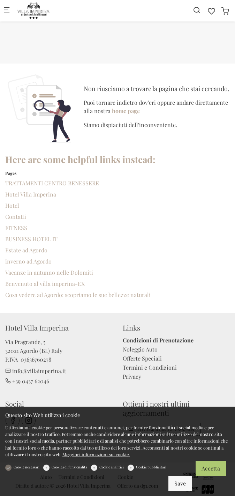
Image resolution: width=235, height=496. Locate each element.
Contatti (15, 216)
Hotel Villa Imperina (30, 194)
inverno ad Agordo (28, 261)
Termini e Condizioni (150, 367)
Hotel (12, 205)
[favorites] (211, 11)
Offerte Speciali (142, 358)
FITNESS (16, 227)
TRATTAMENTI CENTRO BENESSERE (52, 183)
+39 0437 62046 (27, 381)
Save (180, 483)
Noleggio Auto (140, 349)
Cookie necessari (26, 467)
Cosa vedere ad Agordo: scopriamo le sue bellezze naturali (78, 294)
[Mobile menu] (6, 10)
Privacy (132, 376)
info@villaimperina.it (35, 371)
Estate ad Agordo (26, 250)
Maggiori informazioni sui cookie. (96, 454)
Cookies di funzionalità (69, 467)
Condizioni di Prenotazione (158, 340)
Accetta (211, 468)
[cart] (225, 11)
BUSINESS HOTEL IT (31, 239)
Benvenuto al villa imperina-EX (45, 283)
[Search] (197, 10)
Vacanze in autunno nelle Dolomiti (49, 272)
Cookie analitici (111, 467)
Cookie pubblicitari (151, 467)
